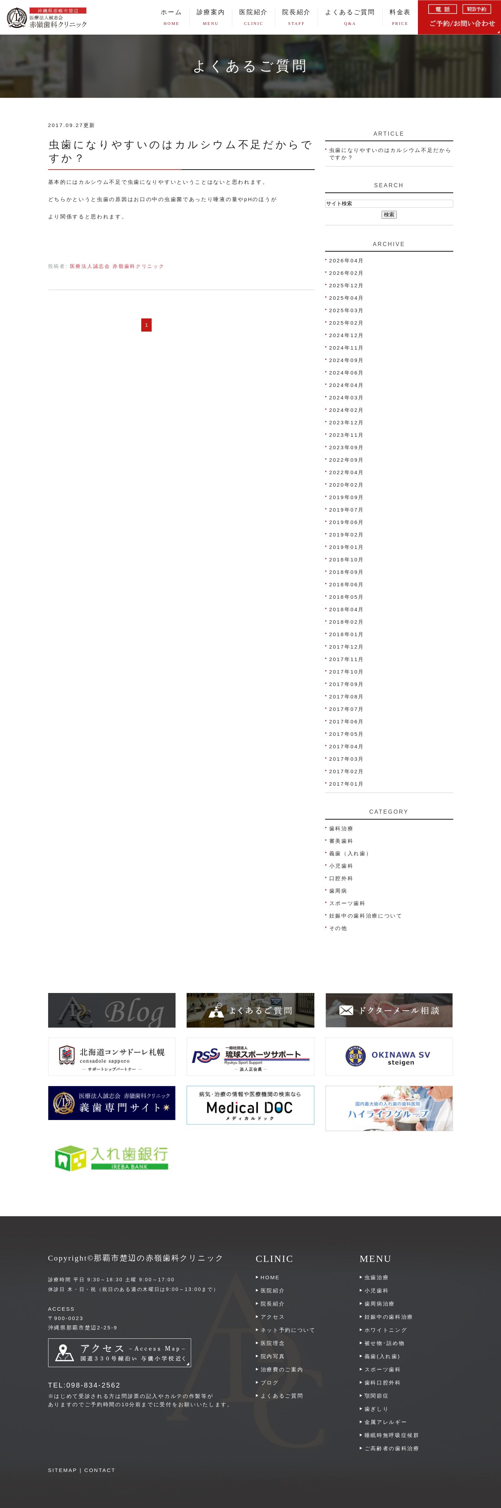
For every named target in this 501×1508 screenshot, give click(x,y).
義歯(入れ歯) (383, 1356)
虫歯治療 (377, 1277)
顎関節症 (377, 1396)
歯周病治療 (380, 1304)
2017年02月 (347, 771)
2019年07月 (347, 510)
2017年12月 (347, 647)
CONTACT (100, 1470)
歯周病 (338, 891)
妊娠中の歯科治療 (389, 1317)
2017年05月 (347, 734)
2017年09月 (347, 684)
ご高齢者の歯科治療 (392, 1448)
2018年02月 (347, 622)
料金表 (400, 17)
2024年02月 (347, 410)
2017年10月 (347, 672)
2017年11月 (347, 659)
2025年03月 (347, 310)
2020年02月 (347, 485)
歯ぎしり (377, 1409)
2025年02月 (347, 323)
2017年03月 (347, 759)
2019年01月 (347, 547)
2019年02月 (347, 535)
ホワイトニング (386, 1330)
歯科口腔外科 (383, 1382)
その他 (338, 928)
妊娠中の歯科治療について (366, 916)
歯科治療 (341, 828)
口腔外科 (341, 878)
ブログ (270, 1382)
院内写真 (273, 1356)
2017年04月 (347, 746)
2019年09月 (347, 497)
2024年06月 (347, 373)
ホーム (171, 17)
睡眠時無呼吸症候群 (392, 1435)
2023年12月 (347, 422)
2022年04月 (347, 472)
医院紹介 (273, 1290)
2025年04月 (347, 298)
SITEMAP (63, 1470)
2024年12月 (347, 335)
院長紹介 (296, 17)
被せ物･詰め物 (385, 1343)
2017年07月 (347, 709)
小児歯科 (341, 866)
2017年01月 (347, 784)
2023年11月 (347, 435)
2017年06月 (347, 721)
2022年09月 (347, 460)
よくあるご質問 (350, 17)
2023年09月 (347, 447)
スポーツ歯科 (347, 903)
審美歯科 (341, 841)
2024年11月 (347, 348)
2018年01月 (347, 634)
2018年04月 (347, 609)
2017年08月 (347, 696)
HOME (270, 1277)
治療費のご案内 (282, 1369)
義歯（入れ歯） (350, 853)
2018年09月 (347, 572)
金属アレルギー (386, 1422)
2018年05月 (347, 597)
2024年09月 (347, 360)
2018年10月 (347, 559)
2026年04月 (347, 260)
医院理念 (273, 1343)
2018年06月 (347, 584)
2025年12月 (347, 285)
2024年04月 (347, 385)
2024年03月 (347, 397)
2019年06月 (347, 522)
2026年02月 (347, 273)
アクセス (273, 1317)
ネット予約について (288, 1330)
